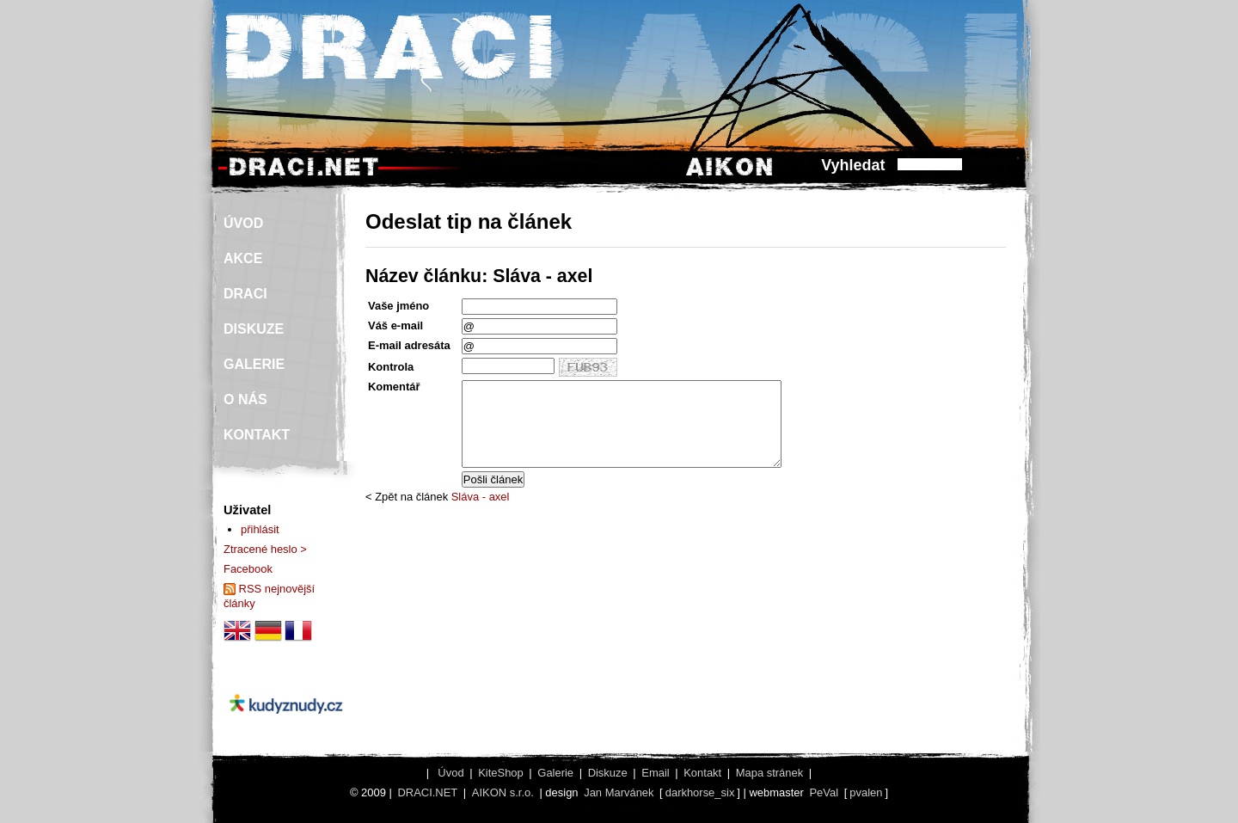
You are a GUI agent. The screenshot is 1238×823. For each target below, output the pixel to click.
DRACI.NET (427, 792)
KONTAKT (257, 434)
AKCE (243, 258)
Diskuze (608, 772)
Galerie (555, 772)
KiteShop (501, 772)
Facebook (248, 568)
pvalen (865, 792)
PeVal (823, 792)
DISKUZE (254, 329)
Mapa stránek (769, 772)
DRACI (245, 293)
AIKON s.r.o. (503, 792)
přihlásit (260, 529)
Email (655, 772)
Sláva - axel (480, 496)
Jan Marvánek (618, 792)
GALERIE (254, 364)
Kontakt (702, 772)
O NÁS (245, 399)
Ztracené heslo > (265, 549)
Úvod (450, 772)
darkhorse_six (700, 792)
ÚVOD (243, 223)
